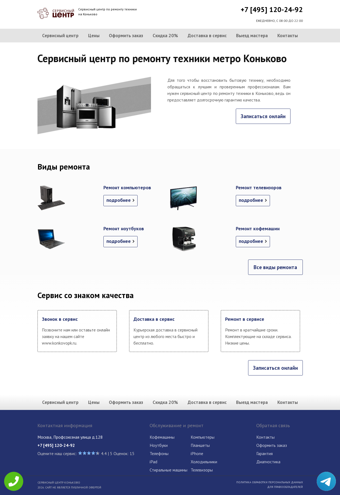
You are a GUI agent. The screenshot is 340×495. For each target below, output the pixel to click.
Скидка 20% (165, 36)
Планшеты (200, 445)
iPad (153, 461)
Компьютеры (202, 437)
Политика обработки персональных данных (269, 482)
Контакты (287, 36)
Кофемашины (162, 437)
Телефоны (159, 453)
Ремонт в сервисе (244, 319)
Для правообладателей (285, 487)
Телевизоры (202, 470)
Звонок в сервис (60, 319)
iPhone (197, 453)
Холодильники (204, 461)
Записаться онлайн (263, 116)
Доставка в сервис (207, 36)
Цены (94, 36)
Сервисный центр (60, 36)
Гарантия (264, 453)
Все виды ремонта (275, 267)
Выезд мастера (252, 36)
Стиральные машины (168, 470)
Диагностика (268, 461)
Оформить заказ (126, 36)
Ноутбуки (159, 445)
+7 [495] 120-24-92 (272, 9)
